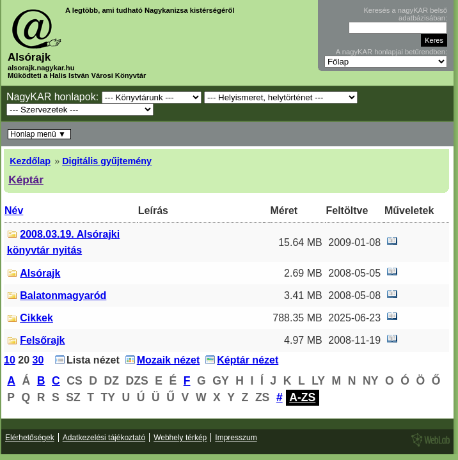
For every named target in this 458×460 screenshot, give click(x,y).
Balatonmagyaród (63, 295)
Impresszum (236, 437)
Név (13, 210)
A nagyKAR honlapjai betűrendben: (391, 52)
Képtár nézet (247, 360)
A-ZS (302, 397)
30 (38, 360)
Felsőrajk (42, 340)
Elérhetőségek (29, 437)
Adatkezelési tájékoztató (104, 437)
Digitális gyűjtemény (107, 161)
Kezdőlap (30, 161)
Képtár (25, 179)
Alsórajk (40, 273)
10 (9, 360)
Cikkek (36, 317)
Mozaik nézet (168, 360)
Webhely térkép (180, 437)
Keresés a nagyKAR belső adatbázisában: (405, 14)
